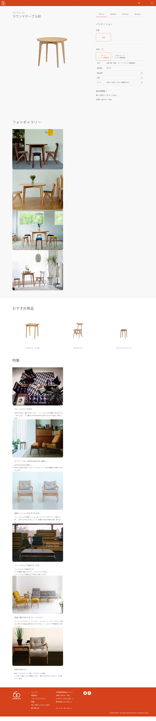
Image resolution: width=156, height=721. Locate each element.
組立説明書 (100, 95)
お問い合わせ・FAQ (104, 104)
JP (65, 703)
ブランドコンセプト (38, 703)
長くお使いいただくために (106, 100)
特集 (32, 706)
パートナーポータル (64, 712)
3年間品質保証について (64, 696)
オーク (103, 56)
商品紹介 (34, 700)
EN (69, 703)
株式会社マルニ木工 (64, 706)
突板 (103, 37)
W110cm (125, 14)
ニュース (34, 696)
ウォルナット (119, 56)
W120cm (137, 14)
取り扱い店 (35, 712)
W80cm (101, 14)
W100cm (113, 14)
